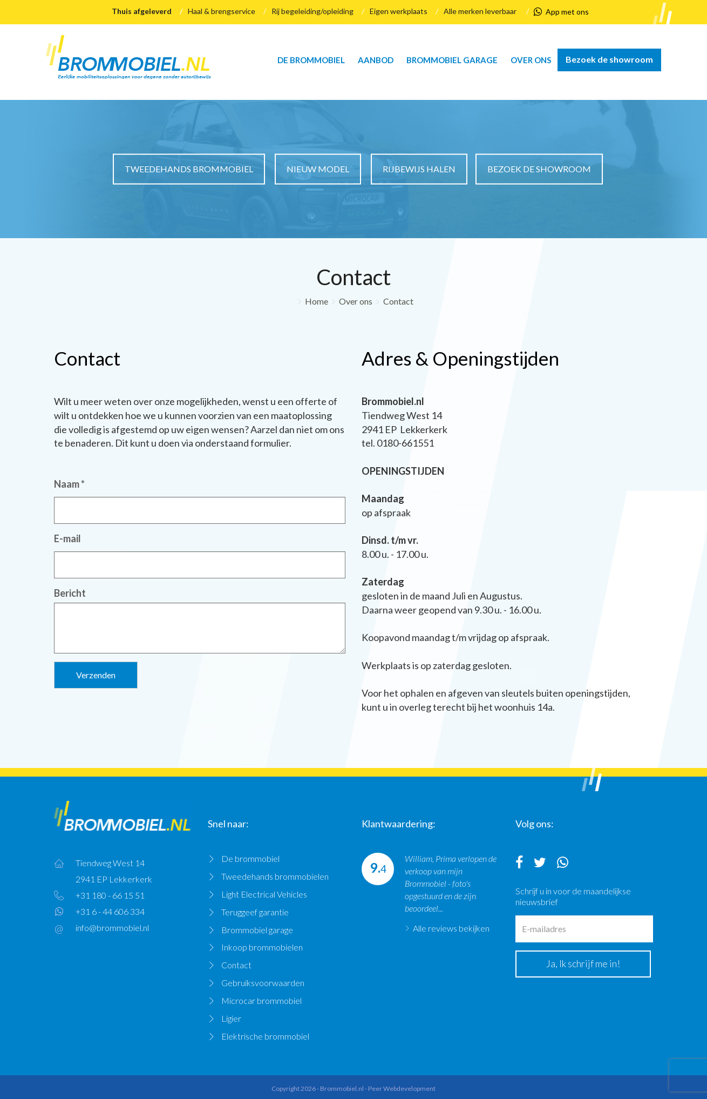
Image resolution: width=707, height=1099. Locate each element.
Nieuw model (318, 169)
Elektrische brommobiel (265, 1036)
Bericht (70, 593)
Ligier (231, 1018)
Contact (398, 301)
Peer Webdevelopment (402, 1088)
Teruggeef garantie (255, 912)
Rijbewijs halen (419, 169)
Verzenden (95, 675)
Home (316, 301)
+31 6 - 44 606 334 (110, 911)
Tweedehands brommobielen (275, 876)
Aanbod (375, 60)
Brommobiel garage (452, 60)
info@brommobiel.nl (112, 927)
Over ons (531, 60)
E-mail (67, 538)
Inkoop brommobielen (262, 947)
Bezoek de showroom (609, 59)
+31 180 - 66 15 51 (110, 895)
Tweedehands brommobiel (189, 169)
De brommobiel (311, 60)
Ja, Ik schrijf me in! (583, 963)
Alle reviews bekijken (451, 928)
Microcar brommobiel (261, 1000)
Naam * (69, 484)
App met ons (561, 12)
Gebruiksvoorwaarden (262, 982)
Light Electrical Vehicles (264, 894)
